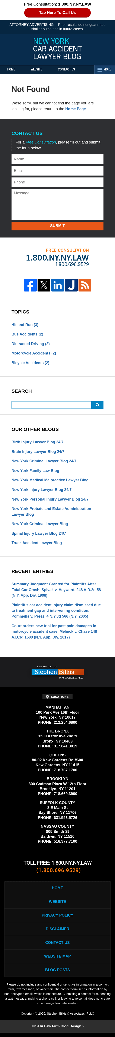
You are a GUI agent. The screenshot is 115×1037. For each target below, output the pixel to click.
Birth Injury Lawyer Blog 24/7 (38, 443)
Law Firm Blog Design (56, 1031)
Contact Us (70, 69)
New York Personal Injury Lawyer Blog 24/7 (51, 500)
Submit (57, 226)
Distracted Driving (31, 344)
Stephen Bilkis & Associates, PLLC (71, 1017)
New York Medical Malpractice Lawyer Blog (51, 481)
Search (97, 405)
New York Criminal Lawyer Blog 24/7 (44, 462)
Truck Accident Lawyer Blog (37, 544)
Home (12, 69)
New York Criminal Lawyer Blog (40, 525)
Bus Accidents (28, 334)
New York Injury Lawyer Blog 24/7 (42, 491)
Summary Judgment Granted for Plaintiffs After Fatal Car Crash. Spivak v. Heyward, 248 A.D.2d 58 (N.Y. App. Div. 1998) (57, 591)
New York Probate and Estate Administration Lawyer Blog (52, 513)
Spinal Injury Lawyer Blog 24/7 (39, 535)
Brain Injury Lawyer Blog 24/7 (38, 452)
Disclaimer (58, 932)
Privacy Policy (57, 918)
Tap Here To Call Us (57, 12)
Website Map (57, 960)
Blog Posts (57, 974)
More (106, 69)
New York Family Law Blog (36, 471)
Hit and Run (25, 325)
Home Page (75, 109)
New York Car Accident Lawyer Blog (57, 48)
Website (39, 69)
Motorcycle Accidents (34, 354)
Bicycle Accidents (31, 363)
